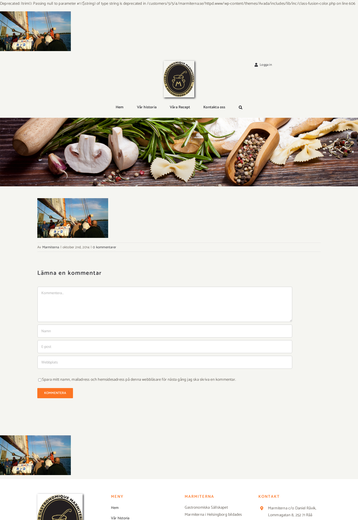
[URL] (164, 362)
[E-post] (164, 346)
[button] (240, 108)
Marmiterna (50, 247)
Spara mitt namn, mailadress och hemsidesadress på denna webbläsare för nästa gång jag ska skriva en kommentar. (139, 379)
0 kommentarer (104, 247)
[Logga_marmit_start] (179, 62)
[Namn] (164, 331)
